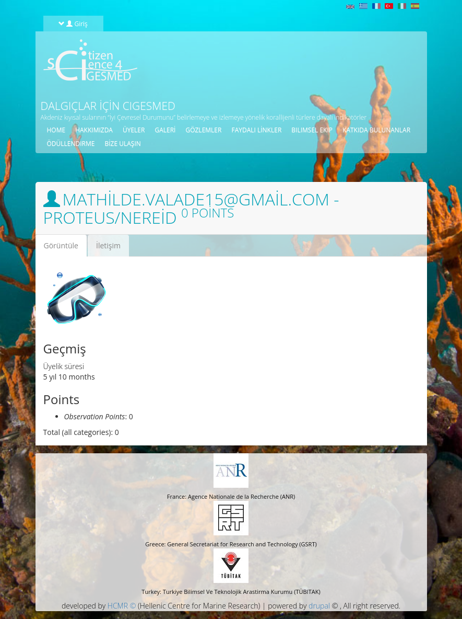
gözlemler (203, 129)
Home (56, 129)
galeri (165, 129)
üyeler (134, 129)
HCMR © (122, 606)
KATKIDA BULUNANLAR (376, 129)
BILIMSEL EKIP (312, 129)
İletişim (108, 245)
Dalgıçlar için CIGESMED (108, 105)
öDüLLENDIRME (71, 143)
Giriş (73, 23)
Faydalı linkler (256, 129)
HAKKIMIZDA (94, 129)
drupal (319, 606)
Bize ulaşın (122, 143)
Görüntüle (65, 248)
